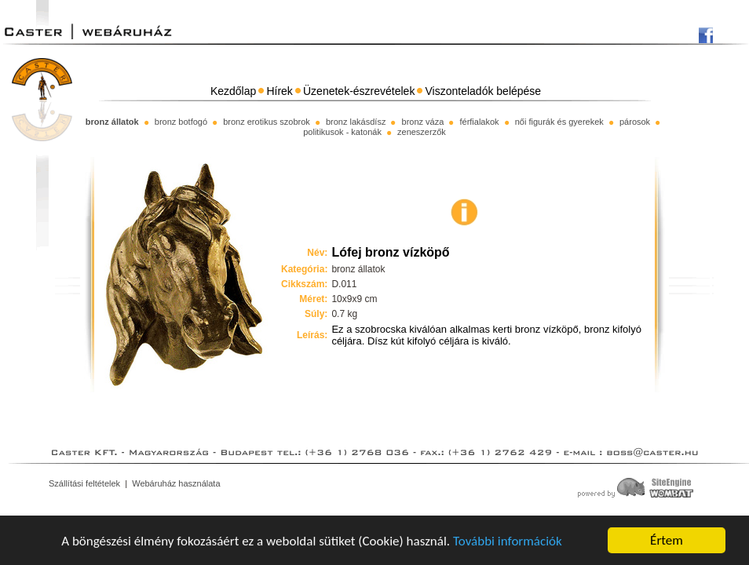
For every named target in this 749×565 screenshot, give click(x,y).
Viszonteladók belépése (484, 91)
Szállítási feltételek (84, 483)
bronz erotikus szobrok (266, 121)
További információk (507, 541)
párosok (634, 121)
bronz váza (423, 121)
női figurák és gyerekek (559, 121)
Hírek (279, 91)
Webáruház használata (176, 483)
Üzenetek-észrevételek (359, 91)
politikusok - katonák (342, 132)
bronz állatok (112, 121)
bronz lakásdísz (355, 121)
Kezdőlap (233, 91)
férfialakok (479, 121)
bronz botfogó (181, 121)
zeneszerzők (421, 132)
